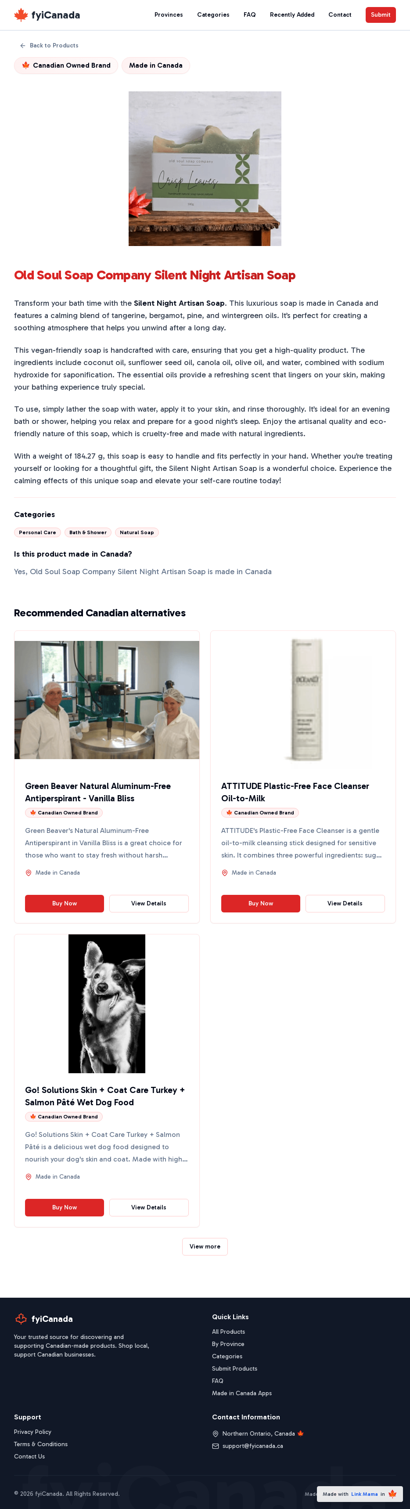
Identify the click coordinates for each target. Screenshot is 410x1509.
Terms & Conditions (41, 1444)
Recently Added (292, 14)
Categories (213, 14)
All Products (228, 1331)
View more (205, 1246)
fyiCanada (56, 14)
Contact (340, 14)
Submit (381, 14)
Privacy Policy (32, 1432)
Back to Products (49, 45)
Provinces (169, 14)
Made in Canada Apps (242, 1393)
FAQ (250, 14)
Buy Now (64, 903)
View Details (148, 903)
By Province (228, 1344)
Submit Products (234, 1368)
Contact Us (29, 1456)
